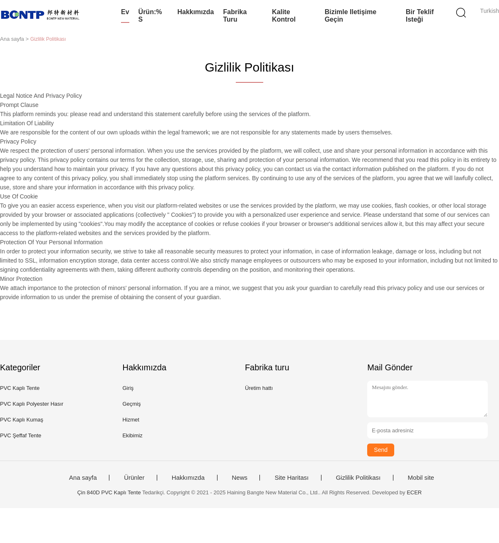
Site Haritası (291, 478)
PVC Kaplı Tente (20, 388)
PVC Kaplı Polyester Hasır (31, 404)
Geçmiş (131, 404)
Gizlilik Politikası (358, 478)
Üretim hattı (259, 388)
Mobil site (421, 478)
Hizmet (130, 420)
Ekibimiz (132, 435)
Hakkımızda (195, 11)
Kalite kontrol (284, 15)
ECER (414, 492)
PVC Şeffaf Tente (20, 435)
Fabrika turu (235, 15)
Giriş (127, 388)
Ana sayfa (83, 478)
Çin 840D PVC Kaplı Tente (109, 492)
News (240, 478)
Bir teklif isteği (420, 15)
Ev (125, 11)
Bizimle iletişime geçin (351, 15)
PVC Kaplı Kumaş (21, 420)
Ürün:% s (150, 15)
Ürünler (134, 478)
